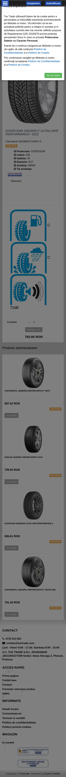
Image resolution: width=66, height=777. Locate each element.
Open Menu (5, 3)
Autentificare (53, 3)
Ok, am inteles (53, 75)
